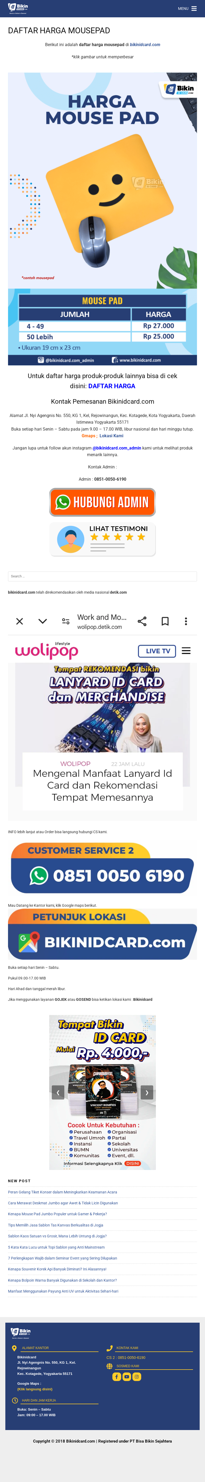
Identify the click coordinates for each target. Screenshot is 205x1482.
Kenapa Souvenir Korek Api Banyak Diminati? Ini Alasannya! (57, 1269)
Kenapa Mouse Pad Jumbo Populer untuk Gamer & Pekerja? (57, 1214)
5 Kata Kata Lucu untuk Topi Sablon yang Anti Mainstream (56, 1247)
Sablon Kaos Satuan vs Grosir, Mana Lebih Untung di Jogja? (57, 1236)
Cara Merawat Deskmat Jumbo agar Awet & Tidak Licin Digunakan (63, 1203)
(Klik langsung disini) (34, 1389)
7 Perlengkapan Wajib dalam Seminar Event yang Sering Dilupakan (62, 1258)
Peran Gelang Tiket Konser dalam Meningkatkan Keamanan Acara (62, 1192)
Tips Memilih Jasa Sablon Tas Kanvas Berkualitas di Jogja (55, 1225)
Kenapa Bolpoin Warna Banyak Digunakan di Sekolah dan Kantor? (62, 1280)
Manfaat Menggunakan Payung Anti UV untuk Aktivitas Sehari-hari (63, 1291)
